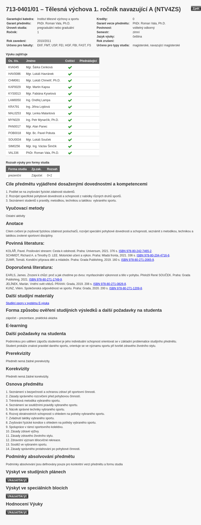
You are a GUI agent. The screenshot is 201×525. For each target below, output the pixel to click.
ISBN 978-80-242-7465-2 (135, 251)
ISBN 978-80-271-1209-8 (125, 288)
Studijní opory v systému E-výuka (27, 303)
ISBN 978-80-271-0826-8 (109, 284)
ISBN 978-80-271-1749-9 (45, 279)
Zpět (196, 8)
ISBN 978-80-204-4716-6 (153, 255)
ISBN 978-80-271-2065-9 (137, 260)
